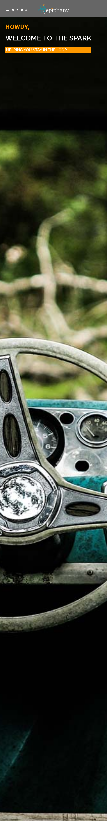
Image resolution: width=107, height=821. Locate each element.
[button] (7, 10)
